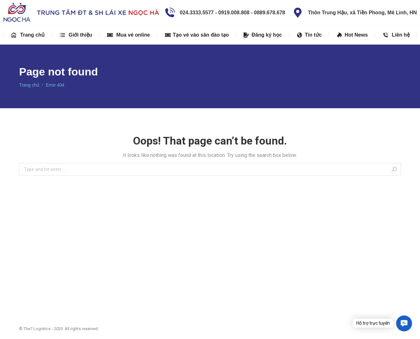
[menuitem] (28, 35)
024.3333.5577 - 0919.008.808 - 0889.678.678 (224, 13)
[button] (404, 323)
